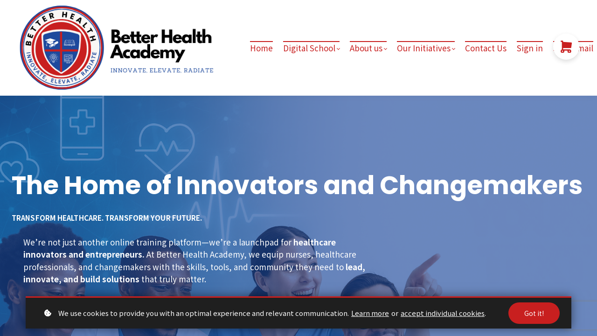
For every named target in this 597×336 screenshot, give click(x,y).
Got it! (534, 313)
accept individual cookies (443, 313)
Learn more (370, 313)
